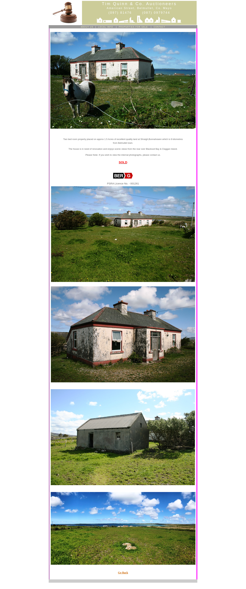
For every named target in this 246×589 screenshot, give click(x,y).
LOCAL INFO (106, 27)
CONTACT (159, 27)
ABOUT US (87, 27)
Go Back (123, 572)
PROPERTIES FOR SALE (133, 27)
